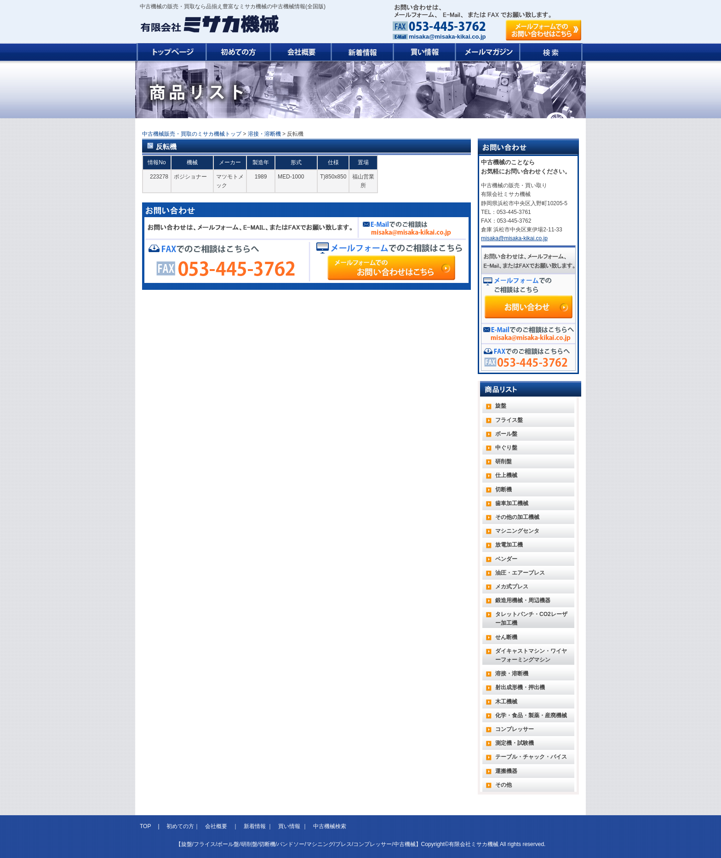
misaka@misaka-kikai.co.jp (447, 36)
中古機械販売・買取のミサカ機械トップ (191, 134)
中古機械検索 (329, 826)
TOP (146, 826)
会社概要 (216, 826)
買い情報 (289, 826)
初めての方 (180, 826)
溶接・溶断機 (264, 134)
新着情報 (255, 826)
